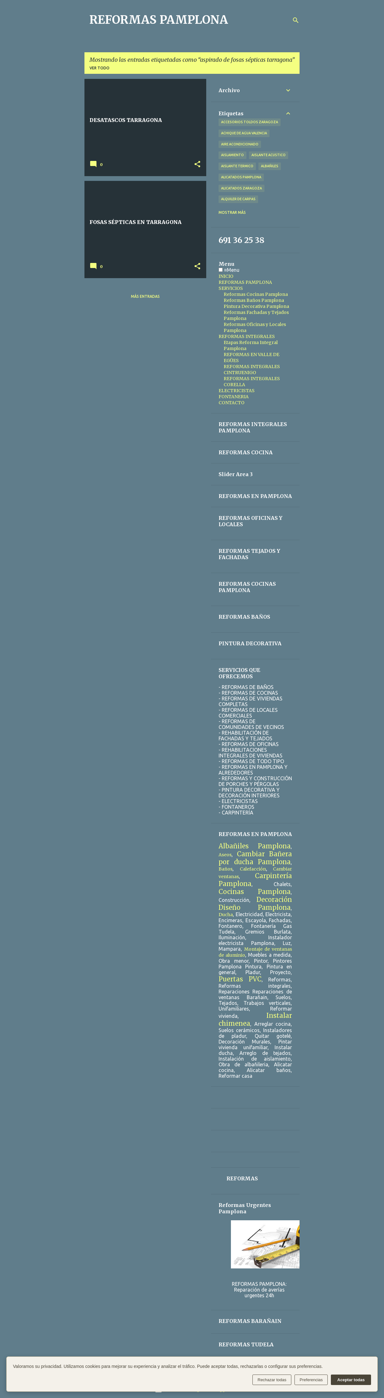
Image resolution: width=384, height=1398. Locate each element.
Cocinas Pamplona (255, 892)
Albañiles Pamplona (255, 846)
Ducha (226, 914)
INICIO (226, 276)
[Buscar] (296, 20)
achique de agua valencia (244, 133)
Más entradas (145, 296)
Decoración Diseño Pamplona (255, 903)
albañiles (269, 166)
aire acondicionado (239, 144)
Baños (225, 869)
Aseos (225, 855)
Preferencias (311, 1379)
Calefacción (253, 869)
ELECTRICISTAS (237, 390)
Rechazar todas (271, 1379)
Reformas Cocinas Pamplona (256, 294)
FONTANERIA (234, 396)
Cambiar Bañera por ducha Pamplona (255, 858)
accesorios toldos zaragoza (249, 122)
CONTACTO (232, 402)
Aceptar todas (351, 1379)
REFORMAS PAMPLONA (159, 20)
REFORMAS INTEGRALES (247, 336)
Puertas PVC (240, 979)
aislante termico (237, 166)
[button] (197, 164)
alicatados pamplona (241, 177)
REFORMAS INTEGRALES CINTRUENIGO (252, 369)
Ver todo (99, 68)
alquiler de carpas (238, 199)
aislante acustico (268, 155)
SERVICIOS (231, 288)
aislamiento (232, 155)
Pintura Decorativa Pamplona (256, 306)
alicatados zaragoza (241, 188)
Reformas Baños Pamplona (254, 300)
